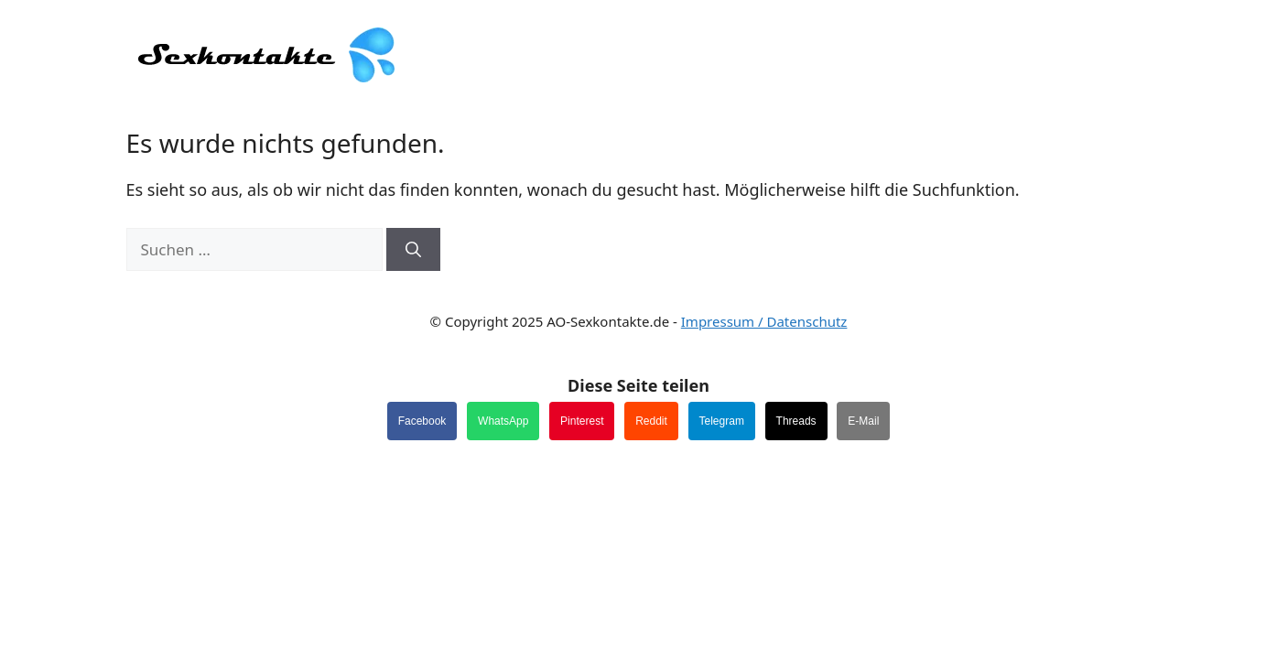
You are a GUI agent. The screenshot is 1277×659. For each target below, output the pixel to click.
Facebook (422, 421)
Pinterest (581, 421)
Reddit (651, 421)
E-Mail (863, 421)
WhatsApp (503, 421)
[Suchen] (413, 250)
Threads (796, 421)
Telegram (721, 421)
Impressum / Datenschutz (764, 321)
